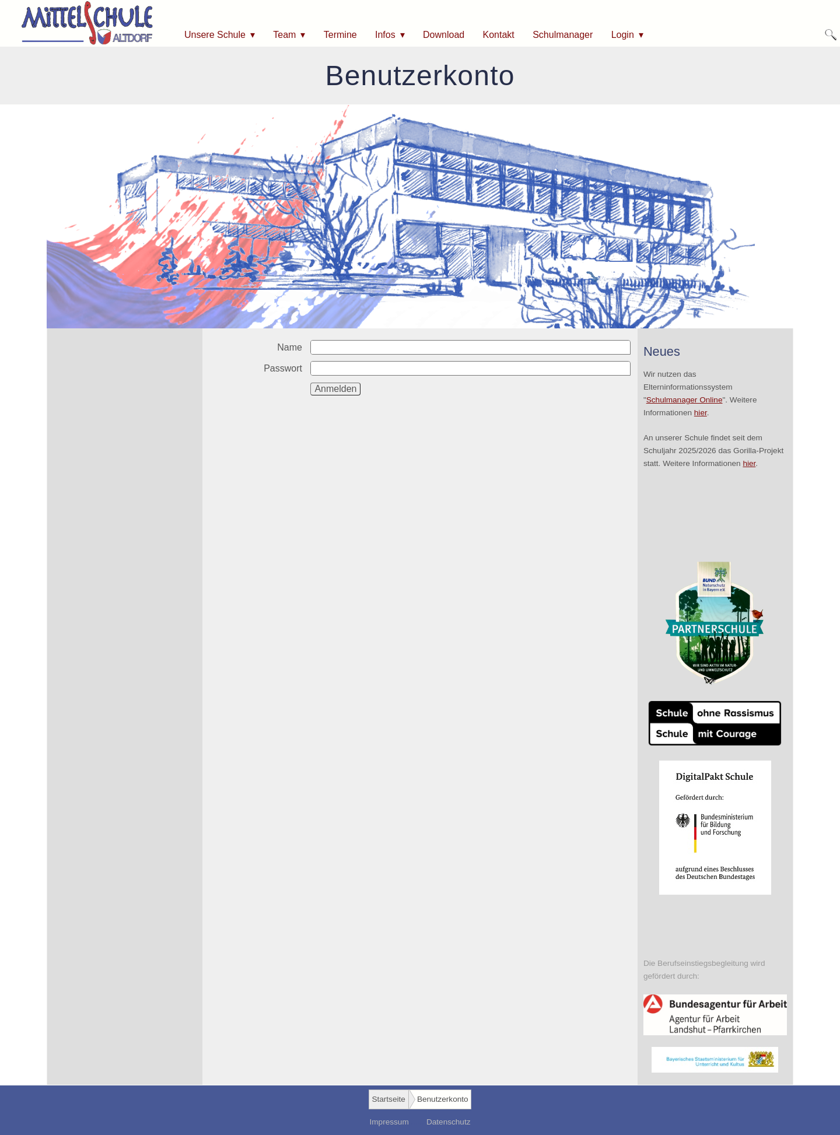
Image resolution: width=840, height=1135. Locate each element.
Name (289, 347)
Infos (385, 35)
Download (443, 35)
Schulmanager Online (684, 399)
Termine (340, 35)
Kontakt (498, 35)
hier (700, 412)
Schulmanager (563, 35)
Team (284, 35)
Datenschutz (448, 1122)
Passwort (283, 368)
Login (622, 35)
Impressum (388, 1122)
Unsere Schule (215, 35)
